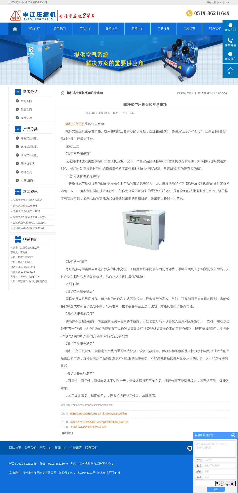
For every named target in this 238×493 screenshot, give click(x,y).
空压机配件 (28, 180)
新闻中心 (137, 28)
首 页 (197, 93)
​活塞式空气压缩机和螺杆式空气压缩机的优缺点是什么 (99, 422)
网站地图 (211, 2)
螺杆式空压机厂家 (95, 413)
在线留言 (189, 28)
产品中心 (86, 28)
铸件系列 (26, 172)
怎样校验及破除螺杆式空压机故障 (88, 427)
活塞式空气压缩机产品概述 (27, 200)
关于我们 (60, 28)
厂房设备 (163, 28)
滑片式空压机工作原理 (25, 205)
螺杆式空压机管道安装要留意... (30, 217)
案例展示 (112, 28)
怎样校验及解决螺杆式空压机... (30, 228)
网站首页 (34, 28)
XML (227, 2)
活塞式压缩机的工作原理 (26, 211)
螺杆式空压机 (77, 413)
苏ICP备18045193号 (83, 472)
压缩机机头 (28, 163)
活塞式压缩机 (29, 138)
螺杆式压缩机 (29, 146)
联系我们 (215, 28)
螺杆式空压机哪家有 (116, 413)
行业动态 (26, 109)
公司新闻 (26, 101)
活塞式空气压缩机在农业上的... (30, 222)
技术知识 (26, 118)
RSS (220, 2)
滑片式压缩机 (29, 155)
